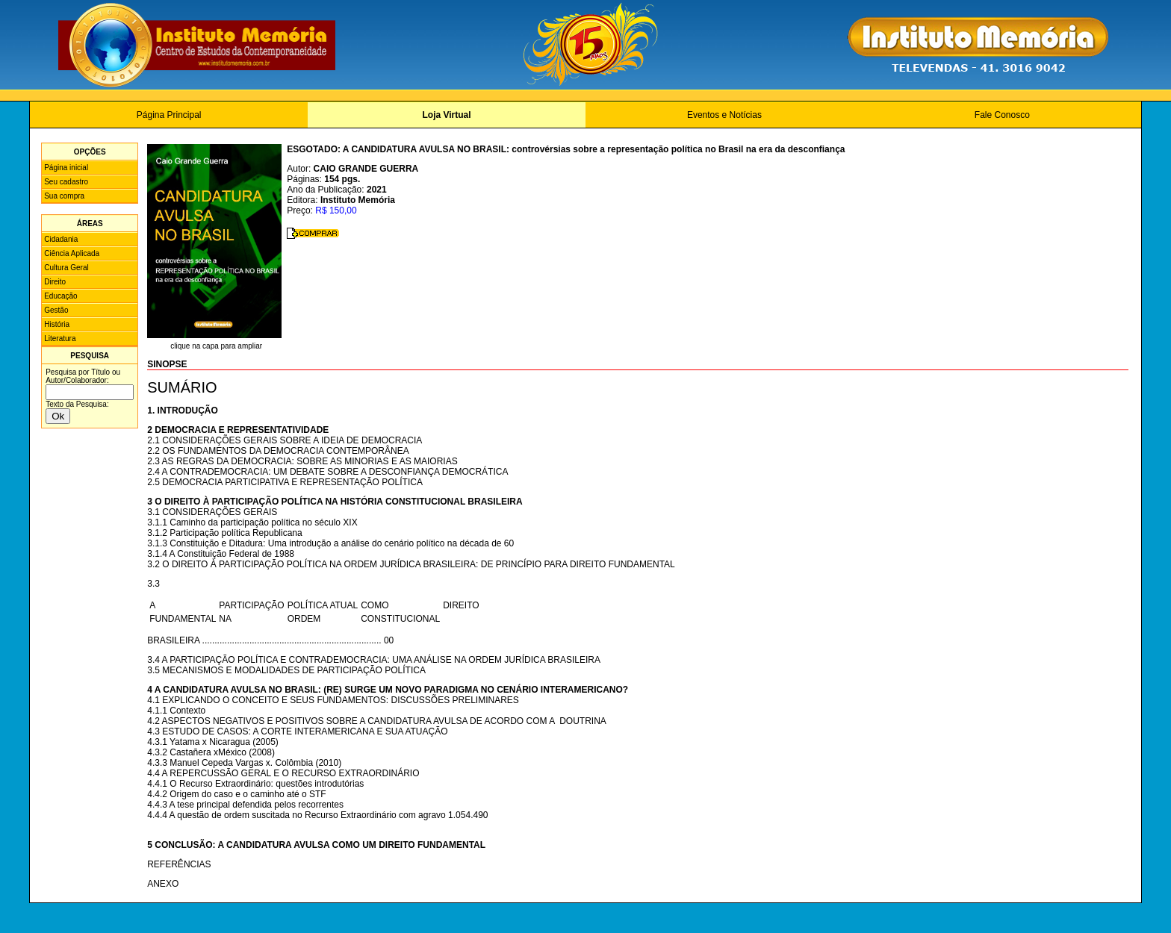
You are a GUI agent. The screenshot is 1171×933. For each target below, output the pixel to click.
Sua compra (64, 196)
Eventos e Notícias (724, 115)
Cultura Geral (66, 267)
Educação (60, 296)
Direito (55, 282)
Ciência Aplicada (71, 253)
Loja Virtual (446, 115)
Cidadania (61, 239)
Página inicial (66, 167)
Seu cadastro (66, 182)
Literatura (59, 338)
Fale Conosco (1002, 115)
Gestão (56, 310)
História (56, 324)
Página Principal (169, 115)
